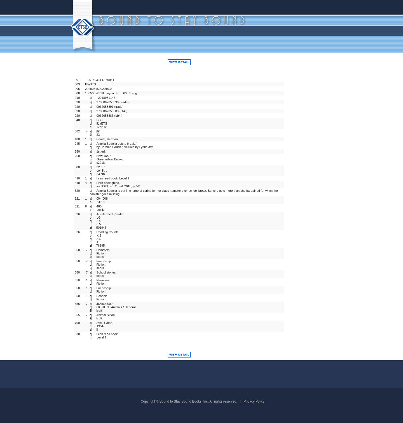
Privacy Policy (253, 401)
